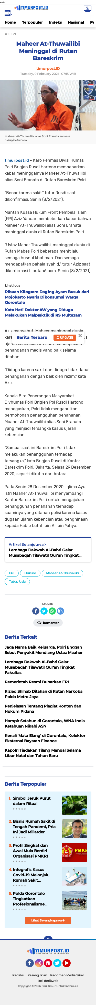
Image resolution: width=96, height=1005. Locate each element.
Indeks (55, 22)
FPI (11, 573)
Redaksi (18, 975)
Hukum (30, 573)
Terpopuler (32, 22)
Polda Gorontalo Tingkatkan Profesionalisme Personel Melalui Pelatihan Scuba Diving (29, 899)
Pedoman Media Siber (67, 975)
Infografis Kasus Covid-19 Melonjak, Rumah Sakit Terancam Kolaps (31, 875)
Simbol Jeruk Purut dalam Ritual (31, 801)
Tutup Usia (17, 581)
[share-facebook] (35, 611)
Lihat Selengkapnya (48, 920)
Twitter (59, 965)
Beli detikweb (48, 981)
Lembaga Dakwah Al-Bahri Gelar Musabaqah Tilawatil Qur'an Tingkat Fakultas (44, 553)
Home (10, 22)
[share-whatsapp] (52, 611)
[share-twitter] (44, 611)
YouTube (70, 965)
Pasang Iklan (37, 975)
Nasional (76, 22)
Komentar (48, 622)
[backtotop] (48, 940)
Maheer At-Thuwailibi (62, 573)
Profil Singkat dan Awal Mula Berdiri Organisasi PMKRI (30, 851)
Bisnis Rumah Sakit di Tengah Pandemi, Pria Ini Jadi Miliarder (34, 826)
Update (65, 337)
